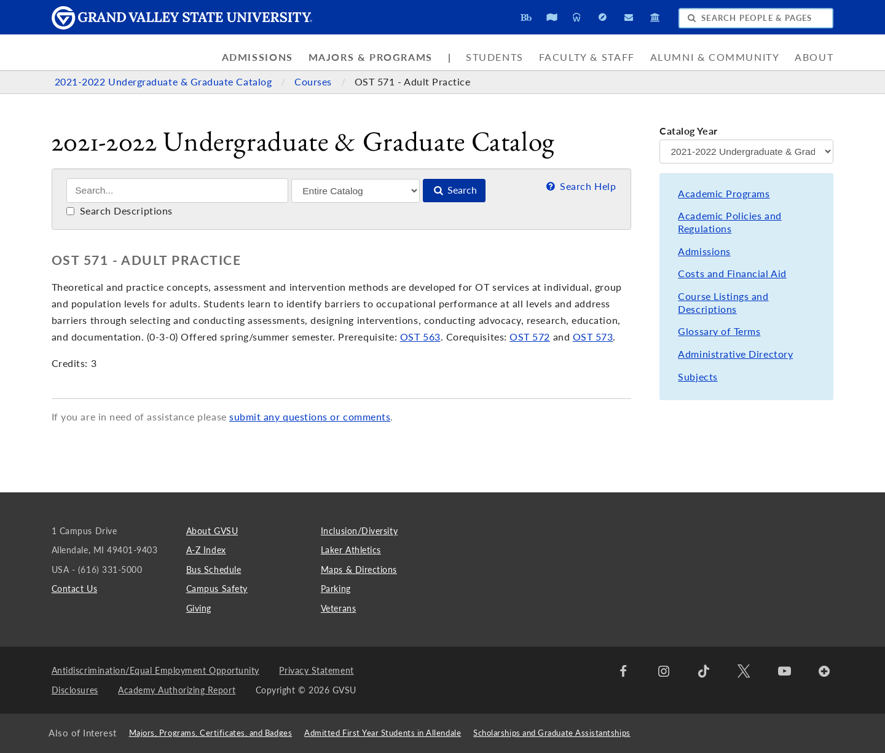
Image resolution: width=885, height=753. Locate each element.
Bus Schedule (213, 569)
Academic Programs (723, 193)
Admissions (257, 57)
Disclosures (75, 690)
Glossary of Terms (719, 331)
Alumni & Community (715, 57)
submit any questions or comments (309, 416)
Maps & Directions (359, 569)
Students (495, 57)
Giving (198, 608)
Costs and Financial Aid (732, 273)
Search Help (580, 186)
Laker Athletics (351, 550)
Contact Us (74, 588)
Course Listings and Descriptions (723, 303)
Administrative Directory (735, 354)
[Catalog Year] (746, 152)
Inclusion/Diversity (359, 531)
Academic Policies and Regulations (729, 222)
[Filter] (355, 191)
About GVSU (212, 531)
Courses (314, 81)
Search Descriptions (119, 210)
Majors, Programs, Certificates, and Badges (211, 733)
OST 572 (529, 336)
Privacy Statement (316, 670)
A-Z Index (206, 550)
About (814, 57)
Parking (336, 588)
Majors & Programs (371, 57)
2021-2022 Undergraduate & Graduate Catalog (165, 81)
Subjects (697, 376)
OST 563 (420, 336)
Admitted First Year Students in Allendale (382, 733)
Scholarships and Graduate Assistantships (551, 733)
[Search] (177, 190)
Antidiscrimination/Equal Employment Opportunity (155, 670)
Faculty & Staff (587, 57)
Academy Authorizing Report (176, 690)
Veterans (338, 608)
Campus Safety (217, 588)
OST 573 (593, 336)
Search (454, 189)
